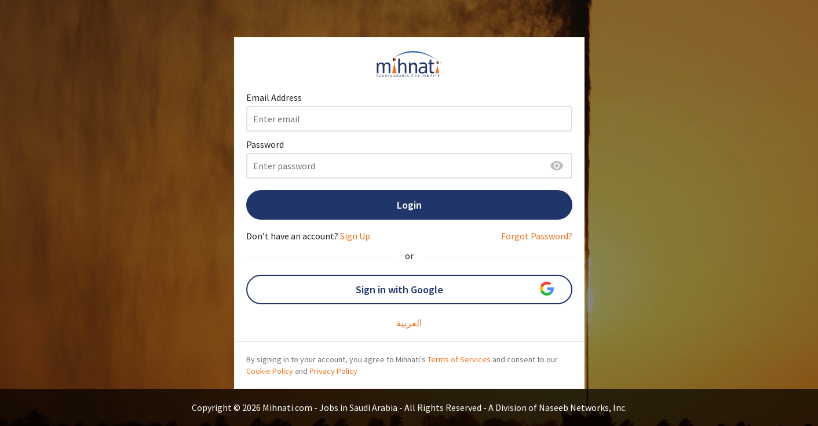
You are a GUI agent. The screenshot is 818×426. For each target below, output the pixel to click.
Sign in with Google (455, 289)
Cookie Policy (269, 371)
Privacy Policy (333, 371)
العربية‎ (409, 323)
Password (265, 144)
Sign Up (355, 236)
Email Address (274, 97)
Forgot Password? (536, 236)
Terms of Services (459, 359)
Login (409, 205)
